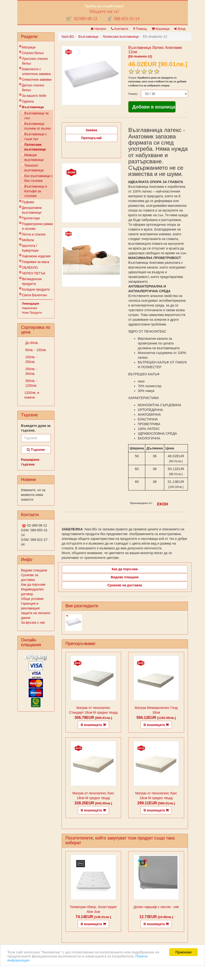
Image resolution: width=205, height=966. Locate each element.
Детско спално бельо (33, 87)
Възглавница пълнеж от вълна (37, 126)
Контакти (119, 29)
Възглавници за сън (36, 115)
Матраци (29, 47)
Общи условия (32, 599)
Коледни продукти (36, 289)
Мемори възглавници (34, 157)
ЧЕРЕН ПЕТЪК (34, 273)
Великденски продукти (32, 281)
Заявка (91, 130)
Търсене (36, 450)
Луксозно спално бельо (35, 61)
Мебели (28, 240)
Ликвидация (30, 303)
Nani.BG (68, 36)
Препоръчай (91, 138)
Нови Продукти (32, 312)
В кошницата (93, 725)
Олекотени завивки (37, 79)
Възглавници (33, 107)
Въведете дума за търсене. (36, 428)
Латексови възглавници (35, 147)
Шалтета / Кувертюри (30, 248)
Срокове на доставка (124, 585)
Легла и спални (34, 234)
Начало (98, 29)
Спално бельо (33, 53)
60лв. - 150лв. (35, 350)
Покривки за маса (35, 262)
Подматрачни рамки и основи (37, 226)
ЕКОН (162, 504)
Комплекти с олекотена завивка (36, 71)
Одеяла (28, 101)
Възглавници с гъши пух (35, 136)
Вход (180, 29)
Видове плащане (34, 570)
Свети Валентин (34, 295)
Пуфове (28, 202)
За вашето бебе (34, 96)
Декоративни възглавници (32, 210)
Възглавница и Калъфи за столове (35, 191)
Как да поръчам (33, 584)
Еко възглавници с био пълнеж (38, 178)
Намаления (29, 308)
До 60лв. (31, 343)
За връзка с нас (33, 622)
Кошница (160, 29)
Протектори (31, 218)
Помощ (140, 29)
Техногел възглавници (34, 168)
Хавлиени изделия (36, 256)
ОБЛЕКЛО (30, 267)
